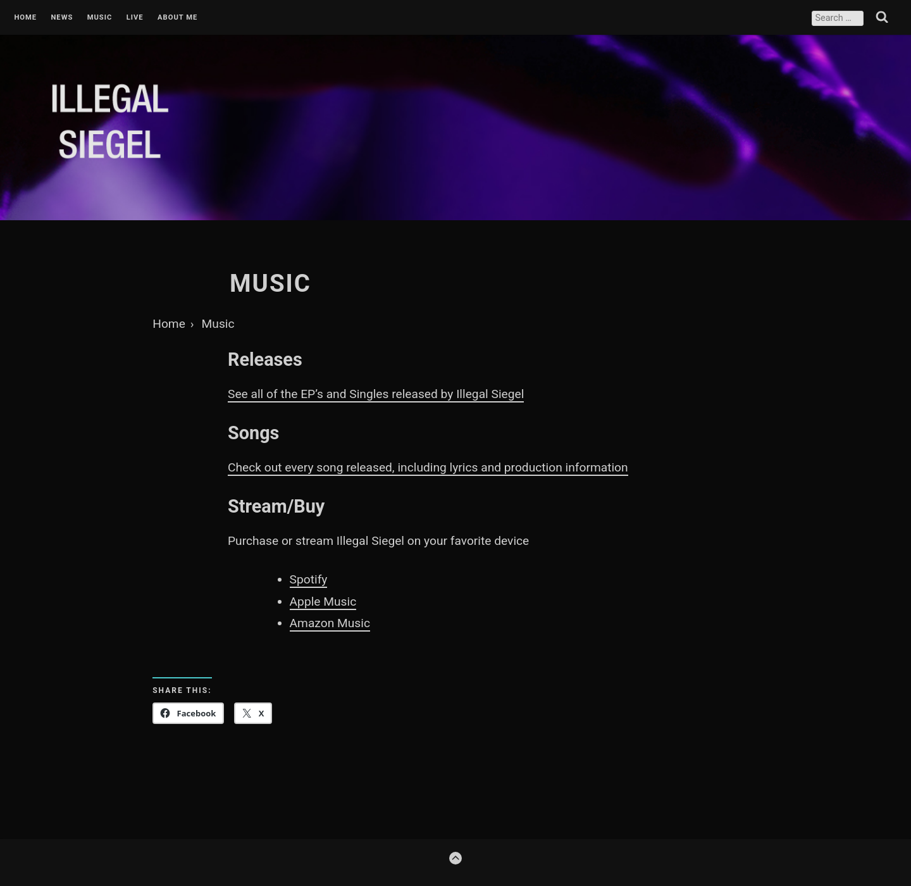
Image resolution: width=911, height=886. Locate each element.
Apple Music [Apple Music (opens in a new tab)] (323, 601)
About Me (177, 18)
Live (135, 18)
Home (25, 18)
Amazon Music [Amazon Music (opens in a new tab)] (330, 623)
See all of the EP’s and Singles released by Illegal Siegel (376, 394)
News (62, 18)
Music (100, 18)
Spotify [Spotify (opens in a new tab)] (309, 579)
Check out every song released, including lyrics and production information (428, 467)
